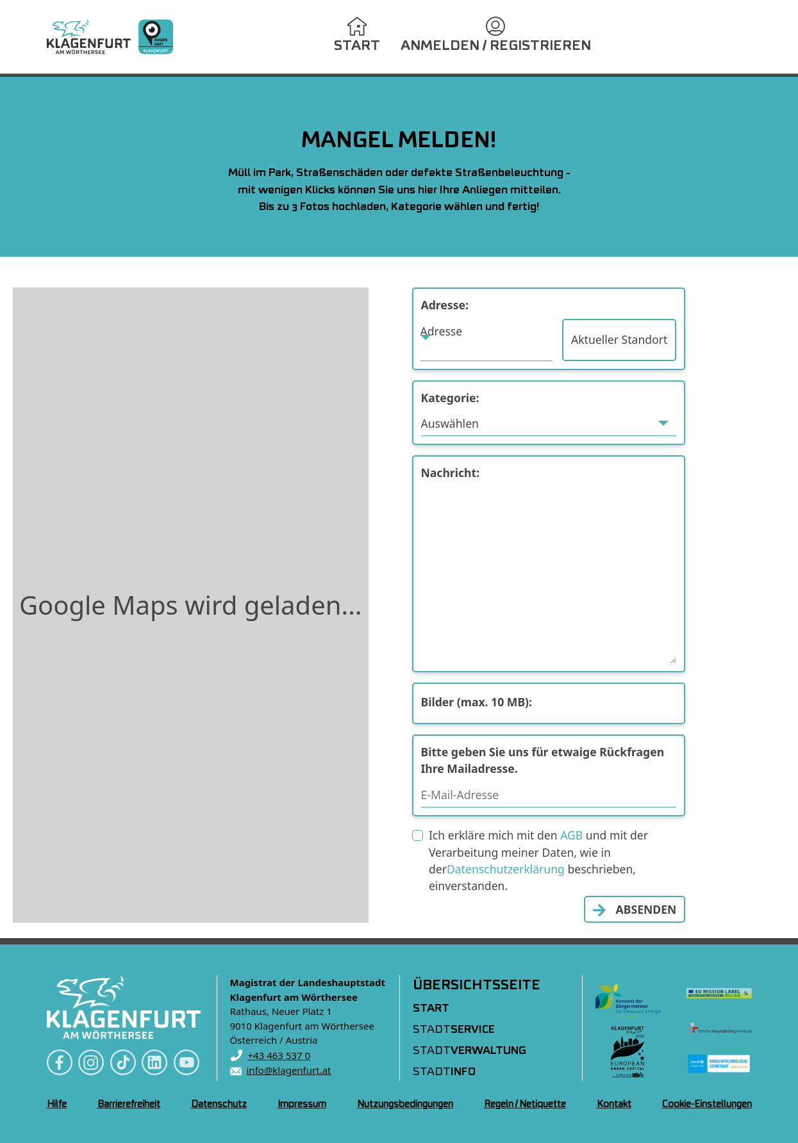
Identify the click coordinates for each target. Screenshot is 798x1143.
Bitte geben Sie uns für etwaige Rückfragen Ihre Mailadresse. (543, 760)
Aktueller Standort (619, 339)
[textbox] (486, 331)
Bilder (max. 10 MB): (477, 701)
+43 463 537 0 (279, 1055)
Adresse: (445, 304)
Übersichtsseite (476, 985)
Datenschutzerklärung (506, 869)
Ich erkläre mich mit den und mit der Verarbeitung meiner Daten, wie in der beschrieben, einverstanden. (538, 860)
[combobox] (486, 340)
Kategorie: (450, 397)
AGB (571, 835)
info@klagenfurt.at (289, 1070)
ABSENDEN (646, 909)
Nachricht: (450, 472)
